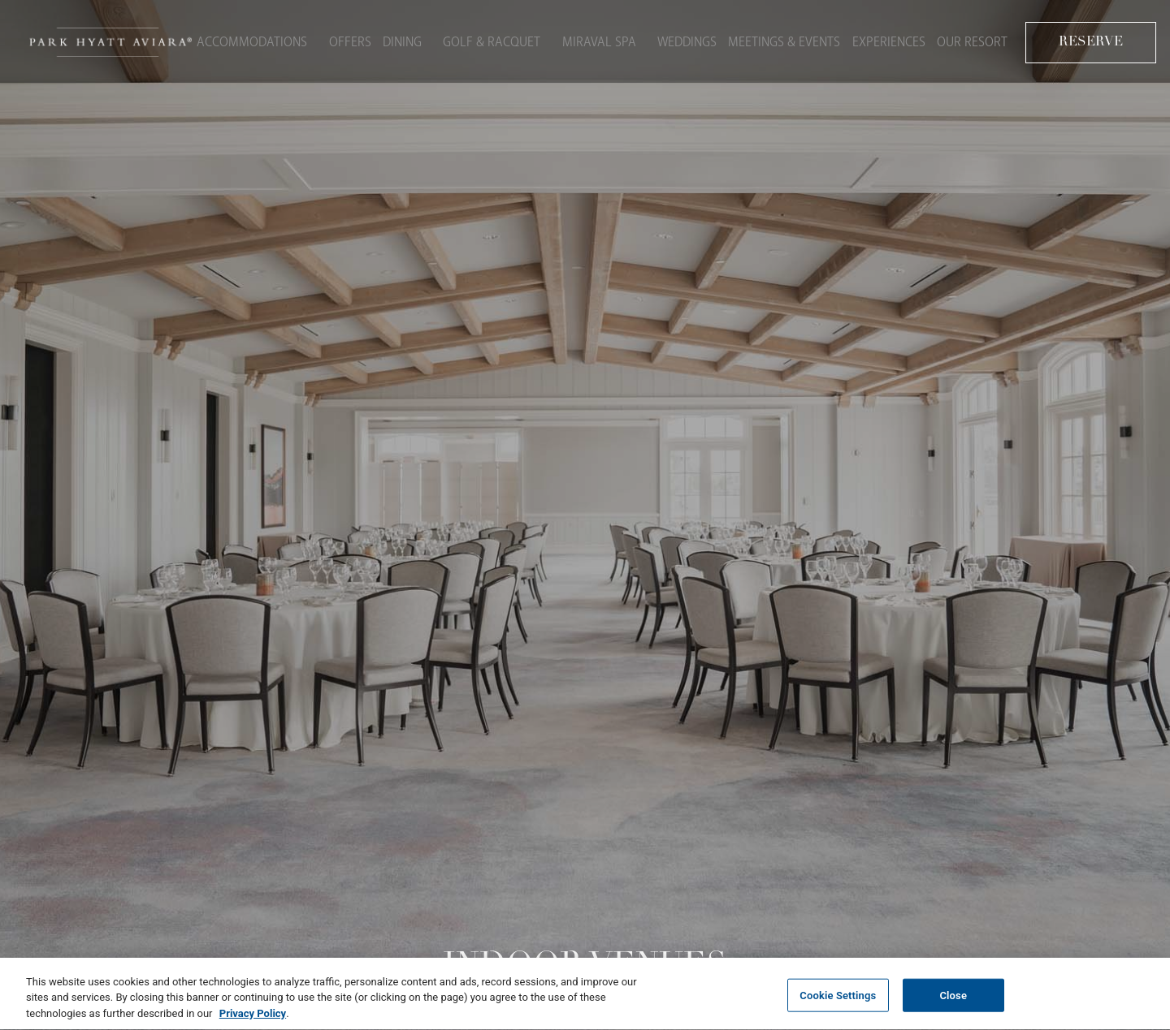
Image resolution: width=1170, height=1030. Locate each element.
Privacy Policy (252, 1021)
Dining (404, 40)
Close (953, 1002)
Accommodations (254, 40)
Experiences (886, 40)
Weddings (674, 40)
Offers (348, 40)
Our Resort (974, 40)
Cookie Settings (838, 1002)
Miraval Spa (592, 40)
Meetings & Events (778, 40)
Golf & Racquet (489, 40)
